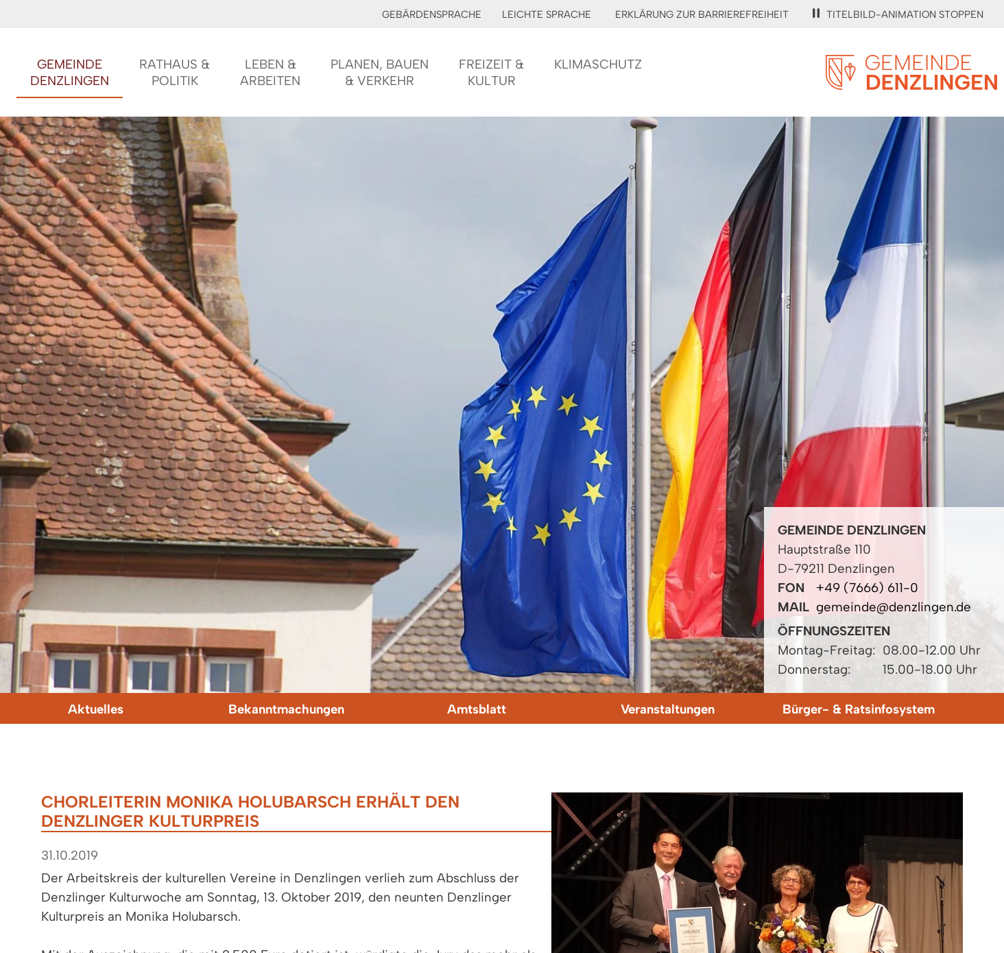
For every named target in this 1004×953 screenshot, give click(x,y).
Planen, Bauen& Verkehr (380, 72)
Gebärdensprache (431, 14)
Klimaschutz (598, 64)
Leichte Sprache (546, 14)
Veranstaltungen (668, 709)
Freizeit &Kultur (491, 72)
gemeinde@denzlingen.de (893, 607)
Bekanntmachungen (286, 709)
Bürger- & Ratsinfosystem (858, 709)
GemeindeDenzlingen (69, 72)
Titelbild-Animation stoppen (898, 14)
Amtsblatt (476, 709)
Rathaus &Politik (174, 72)
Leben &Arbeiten (270, 72)
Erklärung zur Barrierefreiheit (702, 14)
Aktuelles (95, 709)
